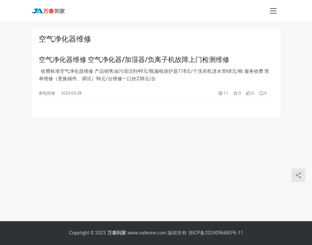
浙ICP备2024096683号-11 (215, 232)
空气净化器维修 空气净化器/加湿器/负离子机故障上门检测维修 (134, 60)
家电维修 (47, 93)
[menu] (273, 11)
